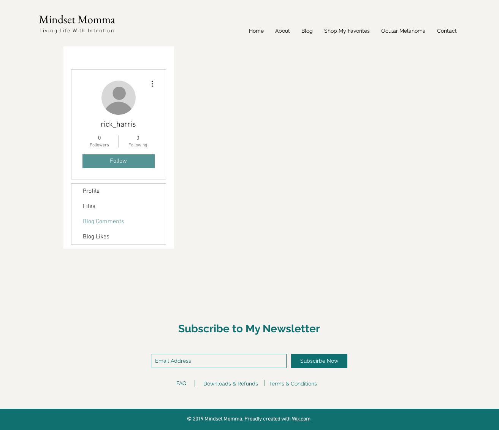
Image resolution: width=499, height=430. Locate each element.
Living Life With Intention (77, 31)
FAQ (181, 383)
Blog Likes (96, 237)
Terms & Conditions (293, 384)
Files (89, 206)
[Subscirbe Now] (319, 361)
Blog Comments (103, 221)
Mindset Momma (77, 19)
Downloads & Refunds (230, 384)
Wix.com (301, 419)
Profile (91, 191)
